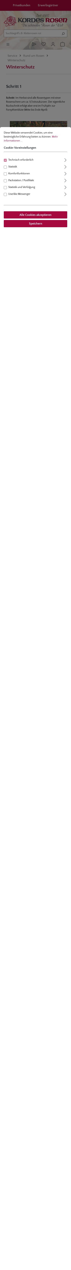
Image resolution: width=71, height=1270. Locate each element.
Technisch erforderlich (21, 159)
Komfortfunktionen (19, 173)
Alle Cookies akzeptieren (35, 215)
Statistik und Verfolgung (21, 187)
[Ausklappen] (65, 159)
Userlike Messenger (19, 194)
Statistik (12, 166)
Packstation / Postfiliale (21, 180)
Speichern (35, 223)
